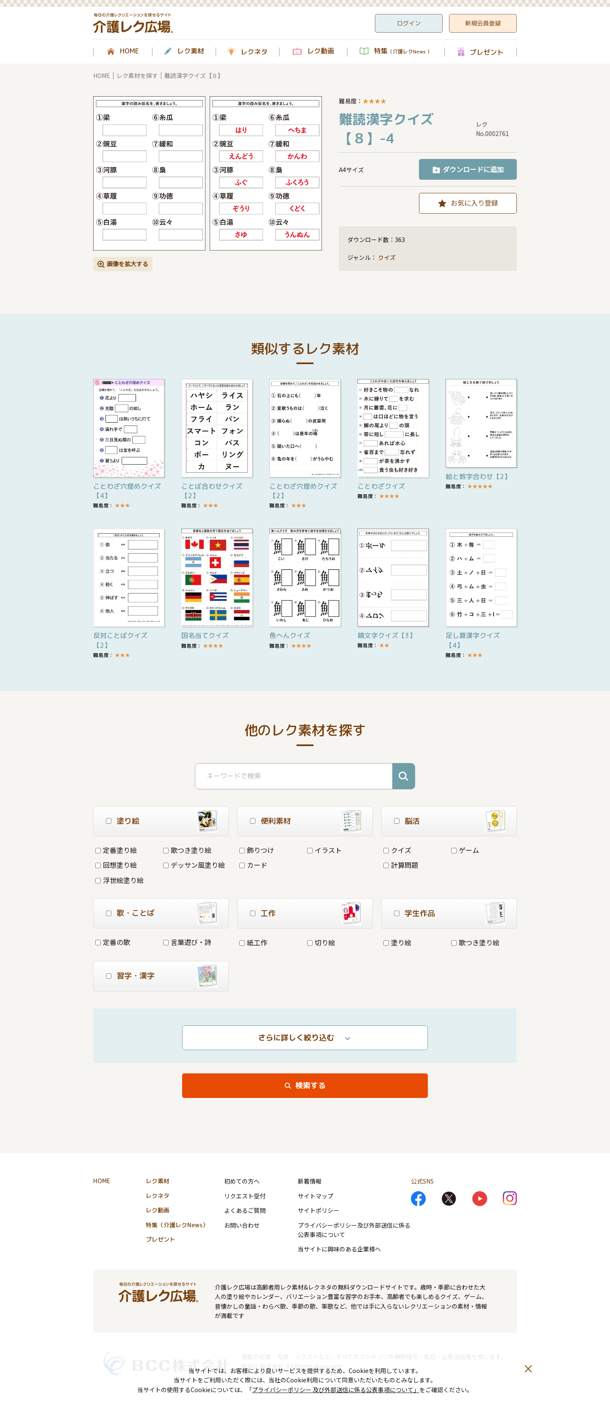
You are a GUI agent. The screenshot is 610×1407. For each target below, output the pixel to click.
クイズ (387, 258)
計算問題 (400, 865)
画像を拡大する (127, 263)
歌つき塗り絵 (187, 850)
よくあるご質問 (245, 1210)
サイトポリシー (318, 1210)
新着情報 (310, 1181)
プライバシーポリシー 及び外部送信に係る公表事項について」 (335, 1389)
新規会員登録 (483, 23)
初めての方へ (242, 1181)
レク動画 (320, 51)
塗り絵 (397, 942)
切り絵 (321, 942)
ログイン (409, 23)
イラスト (324, 850)
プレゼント (487, 51)
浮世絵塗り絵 (119, 880)
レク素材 (190, 51)
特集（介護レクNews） (177, 1225)
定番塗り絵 (116, 850)
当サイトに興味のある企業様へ (339, 1249)
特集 (403, 51)
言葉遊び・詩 (187, 942)
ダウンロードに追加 (473, 169)
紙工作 (253, 942)
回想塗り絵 (116, 865)
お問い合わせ (242, 1225)
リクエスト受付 (245, 1196)
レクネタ (254, 51)
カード (253, 865)
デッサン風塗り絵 (194, 865)
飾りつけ (256, 850)
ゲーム (465, 850)
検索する (310, 1085)
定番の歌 (112, 942)
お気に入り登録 (474, 203)
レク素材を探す (137, 75)
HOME (129, 51)
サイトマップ (315, 1196)
